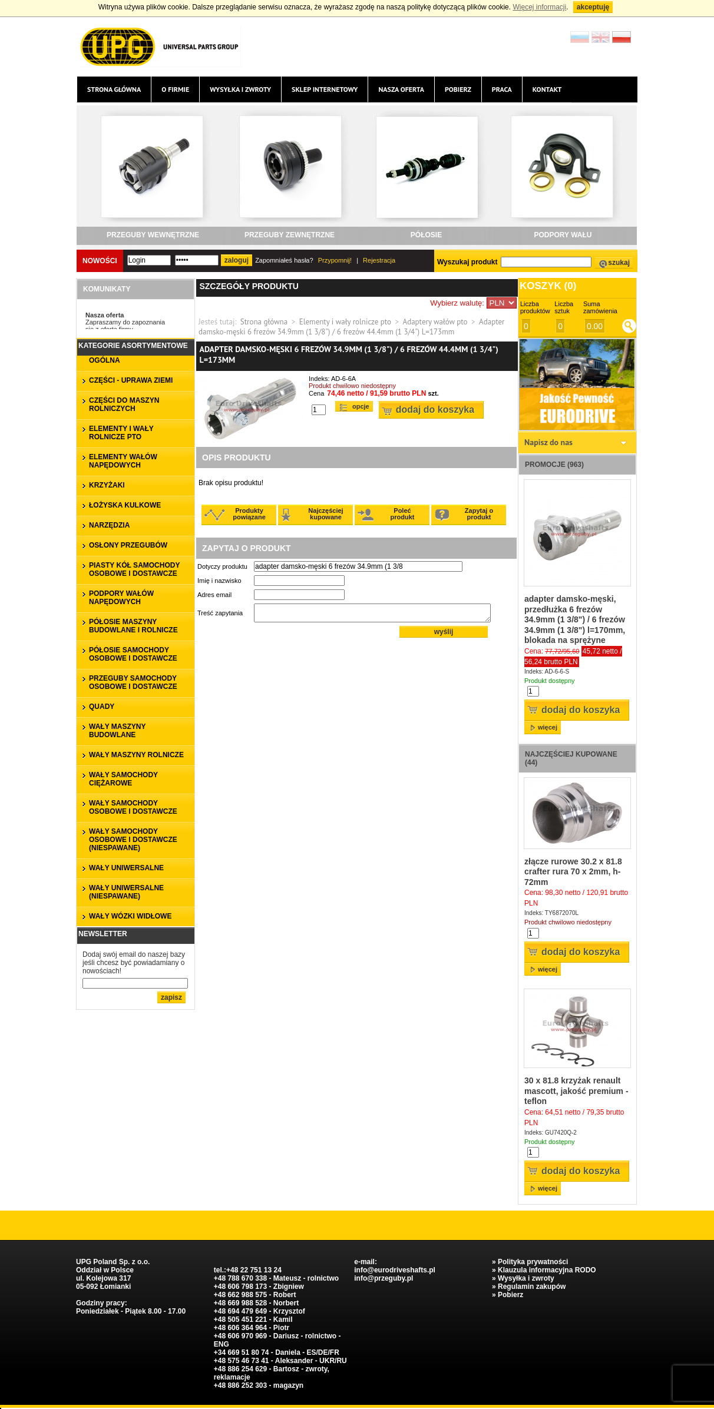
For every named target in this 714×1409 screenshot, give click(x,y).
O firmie (175, 89)
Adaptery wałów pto (435, 322)
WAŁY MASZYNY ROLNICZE (136, 755)
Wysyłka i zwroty (240, 89)
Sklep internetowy (325, 89)
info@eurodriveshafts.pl (394, 1270)
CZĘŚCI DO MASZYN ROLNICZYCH (124, 404)
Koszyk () (548, 285)
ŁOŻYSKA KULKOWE (125, 505)
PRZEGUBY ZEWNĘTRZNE (289, 235)
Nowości (99, 261)
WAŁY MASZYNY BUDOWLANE (117, 730)
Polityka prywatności (533, 1262)
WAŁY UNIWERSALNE (126, 868)
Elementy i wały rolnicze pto (345, 322)
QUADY (101, 706)
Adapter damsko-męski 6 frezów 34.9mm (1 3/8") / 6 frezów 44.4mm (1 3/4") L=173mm (351, 327)
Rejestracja (379, 260)
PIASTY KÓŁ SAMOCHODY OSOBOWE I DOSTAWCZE (134, 569)
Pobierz (458, 89)
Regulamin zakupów (532, 1286)
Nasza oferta (401, 89)
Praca (502, 89)
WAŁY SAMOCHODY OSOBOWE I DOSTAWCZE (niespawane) (133, 839)
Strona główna (114, 89)
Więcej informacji (539, 7)
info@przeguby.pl (383, 1278)
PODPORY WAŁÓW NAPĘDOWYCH (121, 597)
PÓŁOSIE (426, 235)
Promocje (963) (554, 464)
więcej (547, 727)
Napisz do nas (548, 442)
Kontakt (547, 89)
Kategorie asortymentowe (133, 346)
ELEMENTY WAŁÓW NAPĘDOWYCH (123, 461)
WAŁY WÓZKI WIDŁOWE (130, 916)
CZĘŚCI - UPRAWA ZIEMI (131, 380)
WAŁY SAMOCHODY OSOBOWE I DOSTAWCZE (133, 807)
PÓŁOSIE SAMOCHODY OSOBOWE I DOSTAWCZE (133, 654)
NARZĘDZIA (109, 525)
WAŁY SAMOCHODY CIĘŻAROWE (123, 779)
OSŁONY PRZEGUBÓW (128, 545)
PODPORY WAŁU (562, 235)
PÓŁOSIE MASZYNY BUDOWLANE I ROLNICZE (133, 626)
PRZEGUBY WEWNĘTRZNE (153, 235)
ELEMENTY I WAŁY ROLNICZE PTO (121, 433)
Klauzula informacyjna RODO (547, 1270)
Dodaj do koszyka (435, 410)
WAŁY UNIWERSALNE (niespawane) (126, 892)
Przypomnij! (335, 260)
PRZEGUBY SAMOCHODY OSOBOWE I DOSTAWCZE (133, 682)
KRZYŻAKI (107, 485)
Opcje (360, 406)
